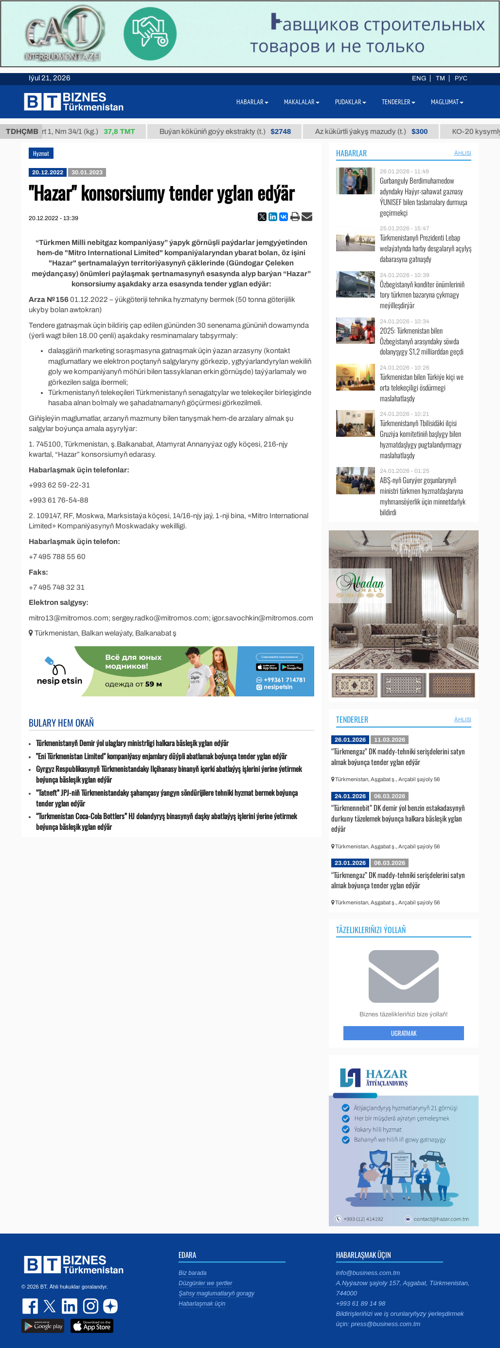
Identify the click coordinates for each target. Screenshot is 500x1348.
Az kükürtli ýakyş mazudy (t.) (379, 131)
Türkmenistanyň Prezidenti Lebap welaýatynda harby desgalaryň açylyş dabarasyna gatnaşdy (425, 248)
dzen (109, 1306)
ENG (419, 78)
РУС (461, 78)
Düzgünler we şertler (205, 1283)
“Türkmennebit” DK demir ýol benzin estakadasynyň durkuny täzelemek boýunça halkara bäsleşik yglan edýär (398, 818)
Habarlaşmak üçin (202, 1303)
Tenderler (352, 719)
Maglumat (447, 101)
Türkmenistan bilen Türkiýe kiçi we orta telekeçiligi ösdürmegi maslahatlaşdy (422, 387)
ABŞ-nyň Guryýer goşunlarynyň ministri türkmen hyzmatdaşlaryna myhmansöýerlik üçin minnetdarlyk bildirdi (422, 496)
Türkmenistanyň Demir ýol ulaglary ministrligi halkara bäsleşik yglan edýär (132, 743)
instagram (89, 1306)
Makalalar (302, 101)
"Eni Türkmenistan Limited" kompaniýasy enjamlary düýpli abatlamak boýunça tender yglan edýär (161, 756)
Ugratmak (403, 1033)
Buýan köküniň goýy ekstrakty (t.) (233, 131)
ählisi (462, 153)
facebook (31, 1306)
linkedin (70, 1306)
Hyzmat (41, 153)
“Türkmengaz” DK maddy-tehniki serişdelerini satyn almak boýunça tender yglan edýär (398, 756)
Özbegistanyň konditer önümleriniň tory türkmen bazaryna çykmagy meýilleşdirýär (422, 295)
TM (440, 78)
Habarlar (351, 153)
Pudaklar (350, 101)
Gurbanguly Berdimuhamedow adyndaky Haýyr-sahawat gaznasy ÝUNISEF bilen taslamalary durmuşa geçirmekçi (423, 196)
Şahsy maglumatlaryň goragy (216, 1293)
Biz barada (192, 1273)
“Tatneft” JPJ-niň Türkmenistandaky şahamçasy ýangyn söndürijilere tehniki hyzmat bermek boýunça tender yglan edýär (167, 797)
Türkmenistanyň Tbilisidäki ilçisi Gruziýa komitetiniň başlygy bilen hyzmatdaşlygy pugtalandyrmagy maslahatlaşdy (421, 439)
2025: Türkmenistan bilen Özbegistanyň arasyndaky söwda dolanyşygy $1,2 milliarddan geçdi (422, 341)
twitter (50, 1306)
